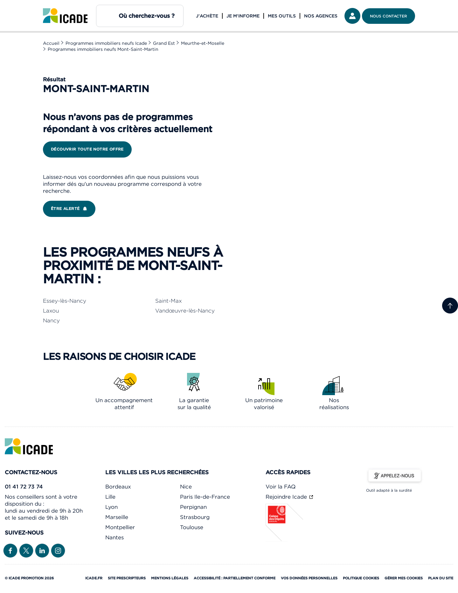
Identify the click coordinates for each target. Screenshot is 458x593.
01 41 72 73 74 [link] (24, 486)
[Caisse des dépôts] (285, 539)
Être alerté (70, 208)
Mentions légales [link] (169, 578)
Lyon (111, 506)
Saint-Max (168, 300)
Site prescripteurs (127, 578)
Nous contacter (388, 16)
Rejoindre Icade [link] (287, 496)
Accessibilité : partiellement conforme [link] (234, 578)
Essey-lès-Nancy (64, 300)
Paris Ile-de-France (205, 496)
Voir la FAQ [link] (280, 486)
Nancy (51, 320)
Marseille (116, 517)
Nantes (114, 537)
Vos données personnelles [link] (309, 578)
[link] (65, 16)
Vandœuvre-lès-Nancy (185, 310)
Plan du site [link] (440, 578)
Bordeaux (118, 486)
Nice (186, 486)
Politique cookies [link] (361, 578)
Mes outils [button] (282, 16)
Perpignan (193, 506)
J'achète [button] (207, 16)
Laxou (51, 310)
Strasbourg (195, 517)
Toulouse (191, 527)
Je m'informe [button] (243, 16)
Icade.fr (93, 578)
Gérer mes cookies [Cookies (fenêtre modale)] (404, 578)
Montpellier (120, 527)
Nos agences (320, 16)
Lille (110, 496)
